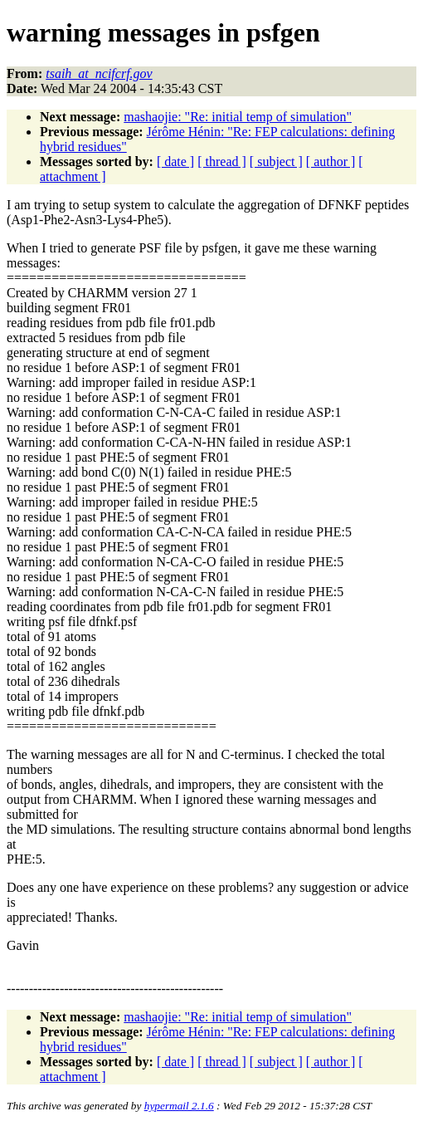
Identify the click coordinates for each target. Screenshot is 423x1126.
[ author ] (331, 161)
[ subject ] (276, 161)
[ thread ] (221, 161)
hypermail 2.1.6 (179, 1105)
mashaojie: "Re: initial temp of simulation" (238, 117)
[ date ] (175, 161)
